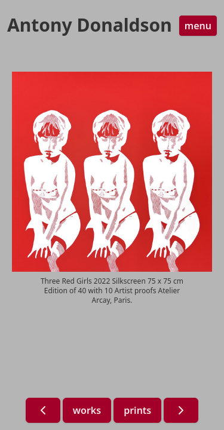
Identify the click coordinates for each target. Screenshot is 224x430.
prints (137, 410)
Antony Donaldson (89, 25)
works (87, 410)
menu (198, 25)
